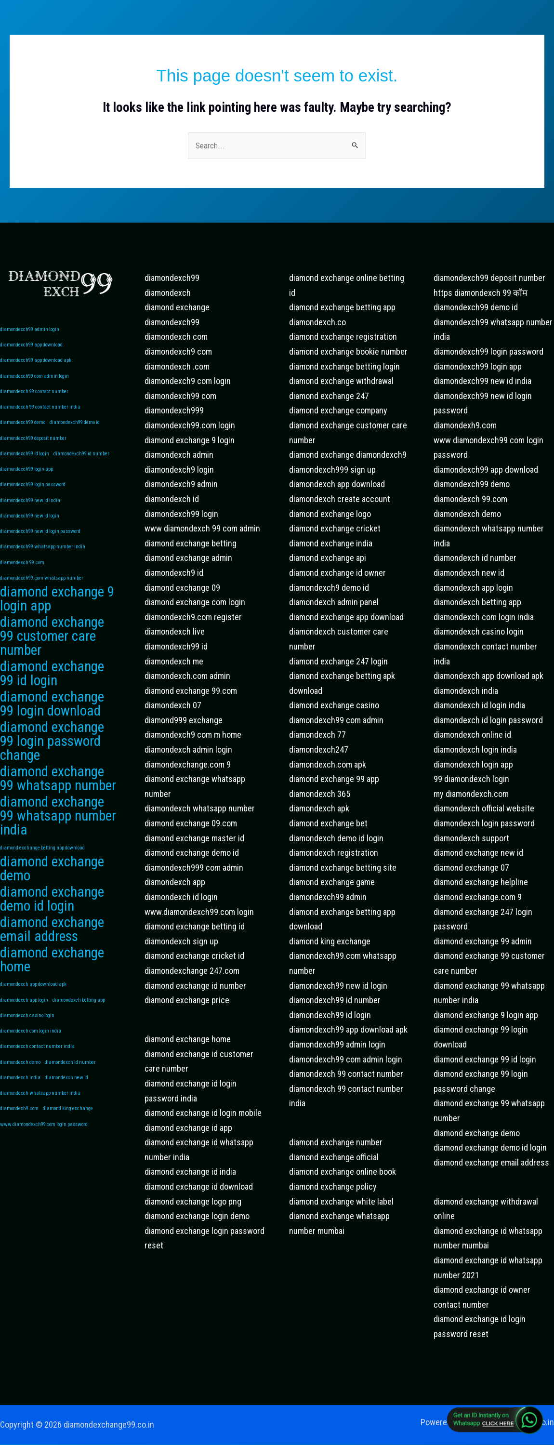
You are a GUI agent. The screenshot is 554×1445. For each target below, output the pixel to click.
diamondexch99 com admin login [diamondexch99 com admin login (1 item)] (34, 378)
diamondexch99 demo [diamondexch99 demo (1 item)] (22, 427)
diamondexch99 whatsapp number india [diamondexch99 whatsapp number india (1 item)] (42, 557)
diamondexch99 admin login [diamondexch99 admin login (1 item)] (29, 330)
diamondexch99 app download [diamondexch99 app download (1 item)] (31, 346)
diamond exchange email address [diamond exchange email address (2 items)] (52, 954)
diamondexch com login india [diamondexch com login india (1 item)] (30, 1060)
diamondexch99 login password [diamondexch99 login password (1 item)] (33, 492)
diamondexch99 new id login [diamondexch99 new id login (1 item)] (29, 524)
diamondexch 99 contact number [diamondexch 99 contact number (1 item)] (34, 395)
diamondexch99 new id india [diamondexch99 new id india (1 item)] (30, 508)
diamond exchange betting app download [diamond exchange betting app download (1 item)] (42, 869)
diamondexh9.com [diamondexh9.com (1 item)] (19, 1140)
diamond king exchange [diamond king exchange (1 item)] (68, 1140)
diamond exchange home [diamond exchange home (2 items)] (52, 986)
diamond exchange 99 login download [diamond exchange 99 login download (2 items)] (52, 720)
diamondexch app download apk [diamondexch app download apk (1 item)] (33, 1011)
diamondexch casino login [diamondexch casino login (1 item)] (27, 1043)
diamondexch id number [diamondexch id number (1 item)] (70, 1092)
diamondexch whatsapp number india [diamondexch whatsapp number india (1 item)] (40, 1124)
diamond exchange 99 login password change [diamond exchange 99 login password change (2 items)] (52, 759)
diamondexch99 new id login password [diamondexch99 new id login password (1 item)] (40, 540)
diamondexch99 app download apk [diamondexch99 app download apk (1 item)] (35, 362)
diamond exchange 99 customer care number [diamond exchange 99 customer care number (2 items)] (52, 650)
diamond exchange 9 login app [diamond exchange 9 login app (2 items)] (57, 611)
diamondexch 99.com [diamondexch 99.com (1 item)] (22, 573)
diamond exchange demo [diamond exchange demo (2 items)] (52, 891)
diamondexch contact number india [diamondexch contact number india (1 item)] (37, 1076)
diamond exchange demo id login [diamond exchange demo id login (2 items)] (52, 923)
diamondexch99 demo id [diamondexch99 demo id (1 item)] (75, 427)
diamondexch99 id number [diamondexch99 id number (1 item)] (81, 459)
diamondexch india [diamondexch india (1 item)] (20, 1108)
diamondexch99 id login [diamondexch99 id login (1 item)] (24, 459)
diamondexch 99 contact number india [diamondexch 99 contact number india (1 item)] (40, 411)
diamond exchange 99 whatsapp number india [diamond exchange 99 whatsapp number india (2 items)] (58, 837)
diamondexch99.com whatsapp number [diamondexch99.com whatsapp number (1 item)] (41, 589)
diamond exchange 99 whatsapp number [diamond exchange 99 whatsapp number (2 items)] (58, 797)
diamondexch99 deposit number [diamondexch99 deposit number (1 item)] (33, 443)
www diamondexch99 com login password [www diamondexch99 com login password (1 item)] (44, 1156)
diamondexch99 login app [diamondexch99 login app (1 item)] (26, 476)
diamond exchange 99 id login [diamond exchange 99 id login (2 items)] (52, 688)
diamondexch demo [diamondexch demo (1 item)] (20, 1092)
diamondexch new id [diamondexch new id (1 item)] (66, 1108)
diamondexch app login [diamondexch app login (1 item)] (24, 1027)
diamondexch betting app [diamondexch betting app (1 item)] (79, 1027)
